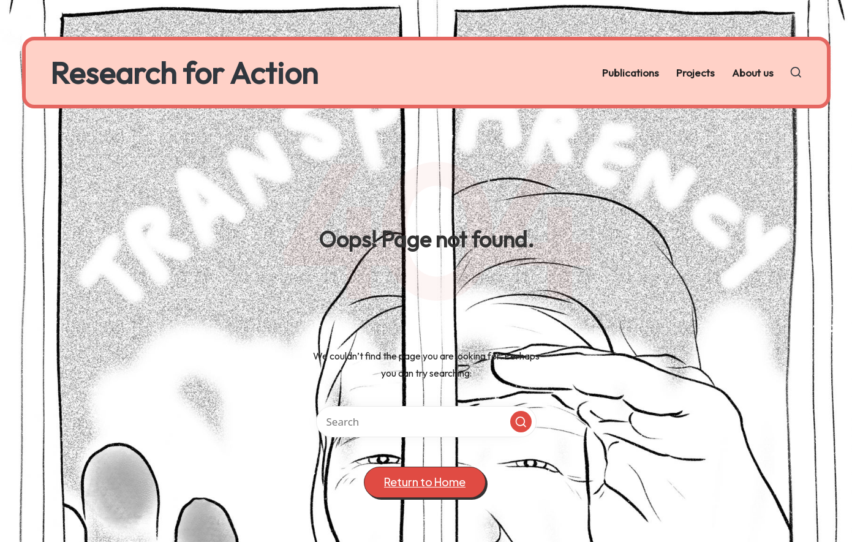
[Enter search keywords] (426, 421)
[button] (521, 421)
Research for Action (184, 72)
